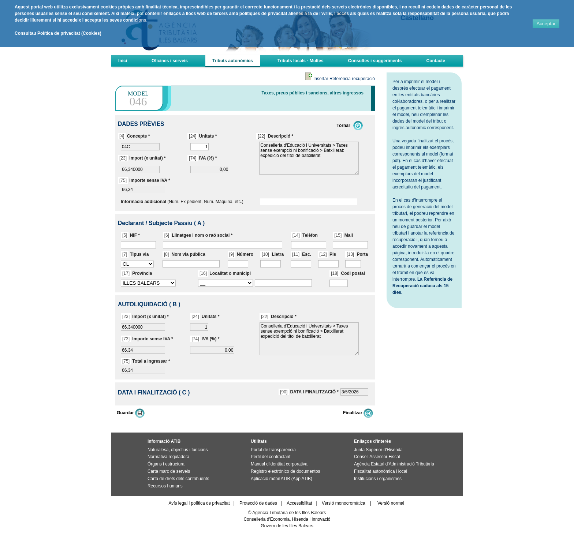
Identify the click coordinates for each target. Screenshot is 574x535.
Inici (122, 60)
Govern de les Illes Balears (287, 525)
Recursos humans (165, 486)
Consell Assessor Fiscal (377, 456)
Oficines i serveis (170, 60)
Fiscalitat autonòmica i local (380, 471)
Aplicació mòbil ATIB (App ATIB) (281, 478)
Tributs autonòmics (232, 60)
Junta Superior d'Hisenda (378, 449)
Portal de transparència (273, 449)
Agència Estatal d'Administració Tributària (394, 464)
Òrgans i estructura (166, 464)
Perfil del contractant (270, 456)
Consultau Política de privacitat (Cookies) (58, 33)
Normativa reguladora (168, 456)
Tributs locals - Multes (300, 60)
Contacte (435, 60)
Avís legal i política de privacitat (199, 503)
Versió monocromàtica (343, 503)
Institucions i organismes (378, 478)
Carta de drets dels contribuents (178, 478)
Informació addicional (143, 201)
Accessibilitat (299, 503)
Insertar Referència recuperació (340, 78)
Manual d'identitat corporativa (279, 464)
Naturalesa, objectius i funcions (178, 449)
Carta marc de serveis (169, 471)
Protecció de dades (258, 503)
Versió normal (390, 503)
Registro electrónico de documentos (285, 471)
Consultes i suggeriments (375, 60)
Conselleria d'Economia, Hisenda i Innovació (286, 519)
